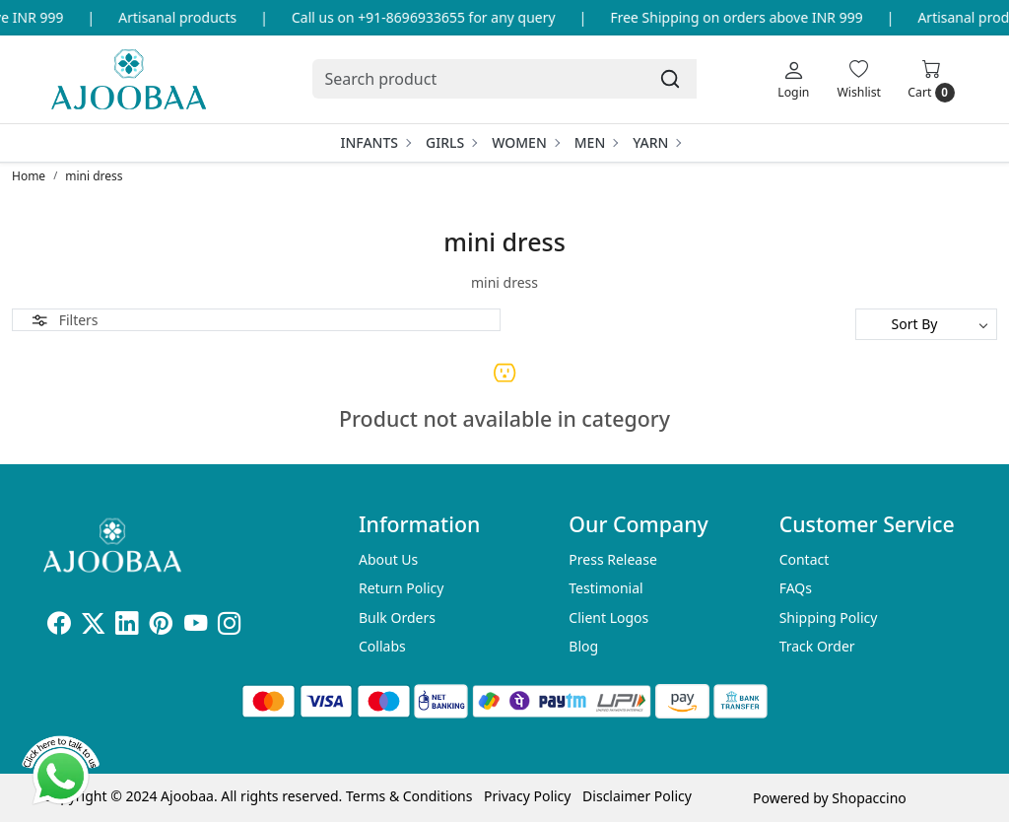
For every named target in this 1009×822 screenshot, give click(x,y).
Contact (804, 559)
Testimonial (605, 588)
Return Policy (401, 588)
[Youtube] (195, 626)
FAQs (795, 588)
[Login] (793, 79)
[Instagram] (229, 626)
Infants (376, 142)
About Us (388, 559)
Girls (451, 142)
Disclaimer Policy (637, 796)
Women (525, 142)
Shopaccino (869, 797)
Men (596, 142)
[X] (93, 626)
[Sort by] (926, 324)
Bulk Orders (397, 617)
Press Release (613, 559)
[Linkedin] (126, 626)
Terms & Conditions (409, 796)
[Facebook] (58, 626)
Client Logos (608, 617)
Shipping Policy (828, 617)
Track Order (817, 646)
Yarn (656, 142)
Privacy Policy (527, 796)
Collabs (382, 646)
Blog (583, 646)
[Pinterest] (161, 626)
